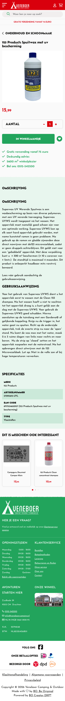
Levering (39, 559)
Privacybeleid (32, 680)
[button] (54, 6)
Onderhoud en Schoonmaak (28, 33)
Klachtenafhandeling (15, 674)
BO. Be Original (43, 691)
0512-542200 (11, 612)
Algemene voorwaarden (46, 674)
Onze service (41, 567)
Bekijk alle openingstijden (14, 577)
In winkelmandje (28, 138)
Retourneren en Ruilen (45, 563)
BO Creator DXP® (40, 695)
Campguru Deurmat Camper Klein (16, 473)
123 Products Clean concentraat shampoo (48, 473)
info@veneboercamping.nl (17, 616)
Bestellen (39, 550)
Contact (38, 575)
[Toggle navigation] (4, 6)
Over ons (39, 571)
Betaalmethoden (42, 555)
